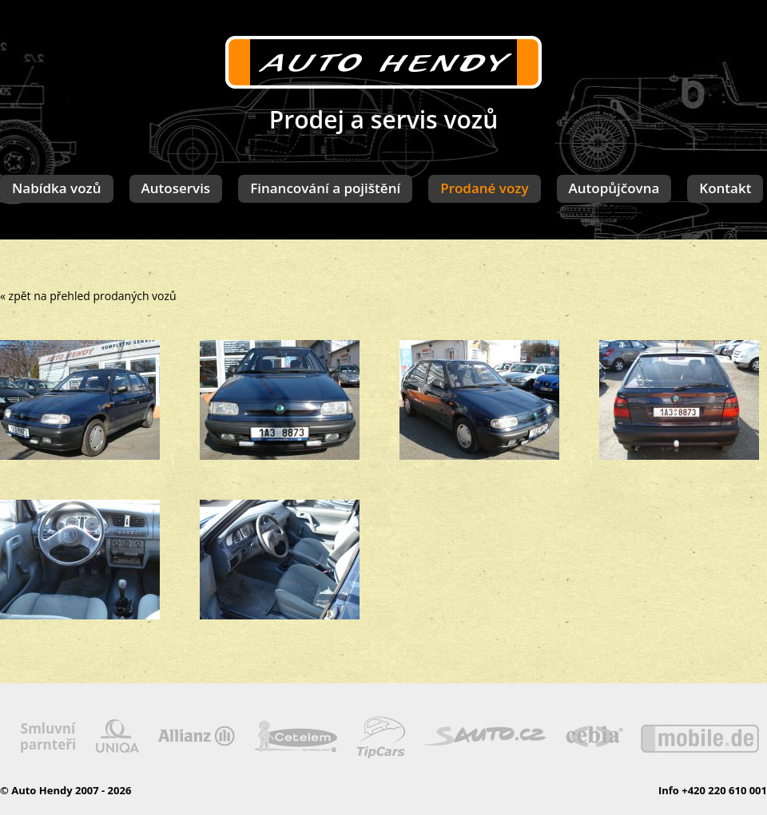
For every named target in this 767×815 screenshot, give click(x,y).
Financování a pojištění (325, 188)
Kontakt (725, 188)
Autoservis (176, 188)
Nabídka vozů (56, 188)
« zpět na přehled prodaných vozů (88, 295)
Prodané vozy (484, 188)
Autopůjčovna (614, 188)
